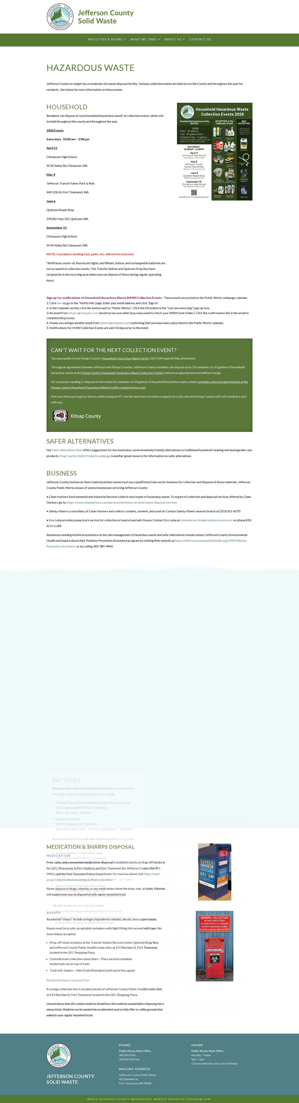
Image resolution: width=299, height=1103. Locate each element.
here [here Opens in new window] (60, 303)
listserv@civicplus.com (83, 313)
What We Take (143, 39)
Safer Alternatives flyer (67, 450)
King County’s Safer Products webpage (84, 456)
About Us (173, 39)
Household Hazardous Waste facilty (125, 358)
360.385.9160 (127, 1055)
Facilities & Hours (105, 39)
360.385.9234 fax (129, 1059)
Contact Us (200, 39)
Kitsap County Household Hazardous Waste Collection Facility (123, 373)
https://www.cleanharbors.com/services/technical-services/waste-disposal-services (122, 502)
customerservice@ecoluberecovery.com (206, 520)
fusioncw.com (198, 1099)
